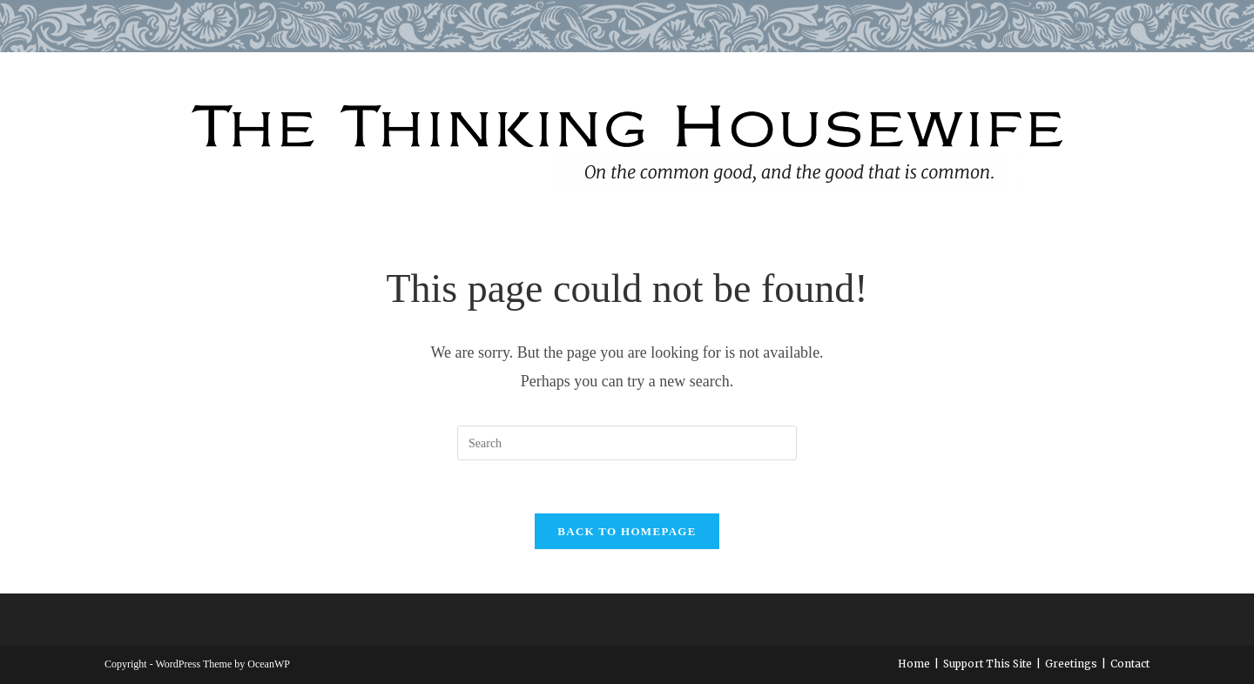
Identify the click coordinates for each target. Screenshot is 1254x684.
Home (914, 663)
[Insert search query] (627, 443)
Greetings (1071, 663)
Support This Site (987, 663)
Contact (1130, 663)
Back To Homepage (626, 531)
